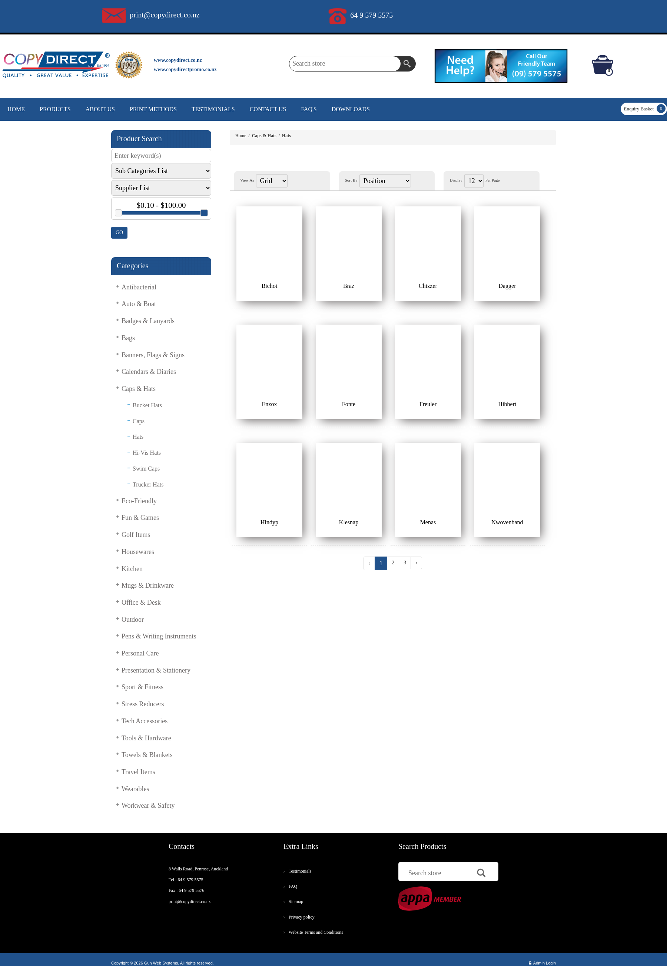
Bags (128, 338)
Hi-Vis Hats (147, 452)
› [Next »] (416, 562)
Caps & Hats (139, 388)
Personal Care (140, 653)
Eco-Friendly (139, 501)
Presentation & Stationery (156, 670)
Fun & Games (140, 517)
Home (240, 135)
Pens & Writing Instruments (159, 636)
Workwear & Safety (148, 805)
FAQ (293, 886)
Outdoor (133, 619)
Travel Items (138, 772)
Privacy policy (302, 917)
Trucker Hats (148, 484)
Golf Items (136, 534)
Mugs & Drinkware (148, 585)
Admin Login (542, 963)
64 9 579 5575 (371, 15)
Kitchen (132, 568)
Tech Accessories (144, 721)
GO (119, 232)
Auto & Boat (139, 304)
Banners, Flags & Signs (153, 355)
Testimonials (300, 871)
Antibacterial (139, 287)
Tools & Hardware (146, 738)
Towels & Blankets (147, 754)
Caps (139, 421)
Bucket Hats (147, 405)
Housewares (138, 551)
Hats (138, 437)
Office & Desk (141, 602)
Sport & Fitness (142, 687)
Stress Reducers (143, 704)
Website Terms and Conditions (316, 932)
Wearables (135, 789)
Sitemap (296, 901)
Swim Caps (146, 468)
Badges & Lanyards (148, 321)
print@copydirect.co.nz (164, 15)
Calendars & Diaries (149, 371)
